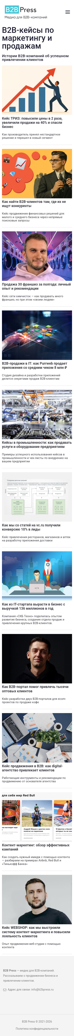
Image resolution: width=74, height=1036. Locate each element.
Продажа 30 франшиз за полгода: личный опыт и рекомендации (36, 286)
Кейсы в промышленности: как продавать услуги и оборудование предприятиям (37, 445)
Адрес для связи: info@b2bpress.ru (28, 989)
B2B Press (29, 1021)
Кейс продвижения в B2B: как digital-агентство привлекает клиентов (32, 768)
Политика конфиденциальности (37, 1028)
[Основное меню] (68, 12)
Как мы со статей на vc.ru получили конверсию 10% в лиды (31, 527)
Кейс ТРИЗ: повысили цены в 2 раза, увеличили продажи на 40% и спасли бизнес (32, 122)
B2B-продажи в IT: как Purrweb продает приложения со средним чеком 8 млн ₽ (34, 365)
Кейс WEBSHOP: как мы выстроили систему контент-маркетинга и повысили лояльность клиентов (36, 932)
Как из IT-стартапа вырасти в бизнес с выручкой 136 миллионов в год (33, 606)
